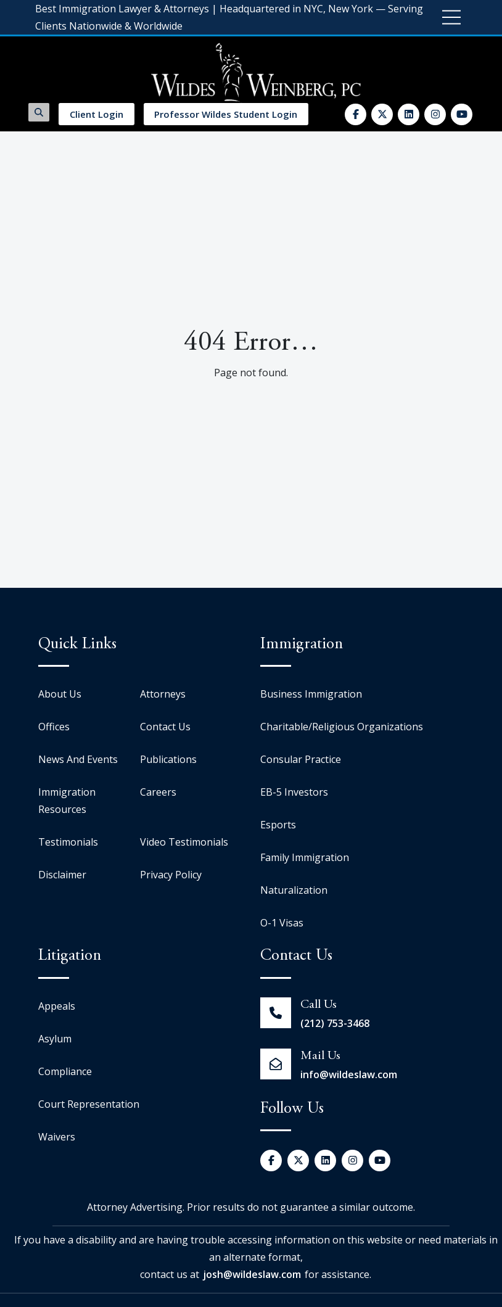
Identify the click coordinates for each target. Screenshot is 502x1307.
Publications (168, 759)
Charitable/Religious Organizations (341, 726)
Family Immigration (304, 857)
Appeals (56, 1006)
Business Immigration (311, 694)
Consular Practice (300, 759)
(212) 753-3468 (334, 1023)
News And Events (78, 759)
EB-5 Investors (294, 792)
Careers (158, 792)
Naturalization (293, 890)
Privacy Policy (171, 874)
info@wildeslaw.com (348, 1074)
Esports (278, 824)
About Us (59, 694)
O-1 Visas (281, 923)
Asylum (55, 1038)
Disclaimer (62, 874)
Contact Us (165, 726)
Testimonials (68, 842)
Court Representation (88, 1104)
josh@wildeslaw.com (252, 1274)
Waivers (56, 1137)
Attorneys (163, 694)
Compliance (65, 1071)
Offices (54, 726)
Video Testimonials (184, 842)
